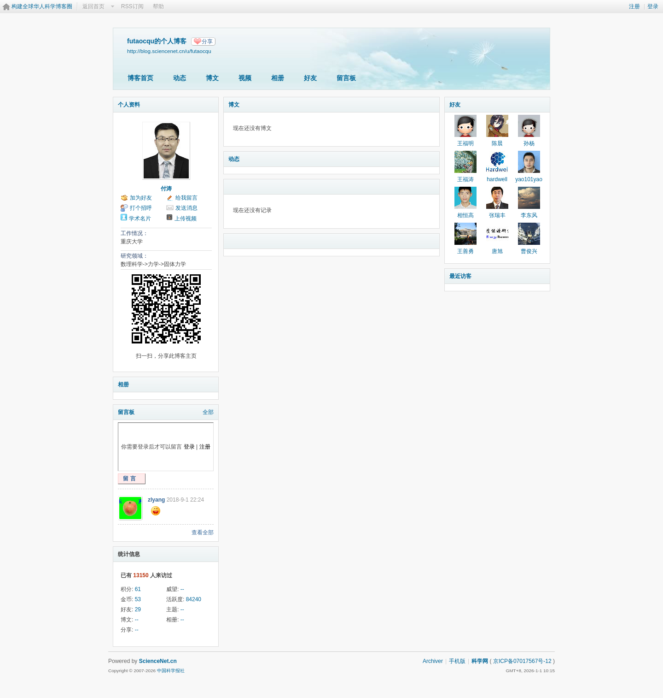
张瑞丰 (497, 215)
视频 (244, 78)
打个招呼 (141, 208)
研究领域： (134, 256)
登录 (652, 6)
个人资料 (129, 104)
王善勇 (465, 251)
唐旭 (497, 251)
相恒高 (465, 215)
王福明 (465, 143)
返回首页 (93, 6)
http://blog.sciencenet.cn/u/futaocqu (169, 51)
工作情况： (134, 233)
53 (138, 599)
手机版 (457, 661)
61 (138, 589)
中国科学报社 (171, 670)
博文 (212, 78)
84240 (193, 599)
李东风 (529, 215)
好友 (310, 78)
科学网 (479, 661)
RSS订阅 (132, 6)
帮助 (158, 6)
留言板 (346, 78)
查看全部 (203, 532)
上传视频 (185, 218)
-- (182, 589)
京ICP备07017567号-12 (522, 661)
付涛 (166, 188)
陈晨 (497, 143)
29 (138, 609)
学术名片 (140, 218)
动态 (179, 78)
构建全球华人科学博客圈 (42, 6)
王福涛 (465, 179)
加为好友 (141, 198)
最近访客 (460, 276)
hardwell (497, 179)
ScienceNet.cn (158, 661)
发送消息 (186, 208)
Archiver (433, 661)
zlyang (156, 500)
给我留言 (186, 198)
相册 (277, 78)
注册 (634, 6)
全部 (208, 412)
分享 (207, 41)
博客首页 (140, 78)
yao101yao (528, 179)
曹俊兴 (529, 251)
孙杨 (529, 143)
